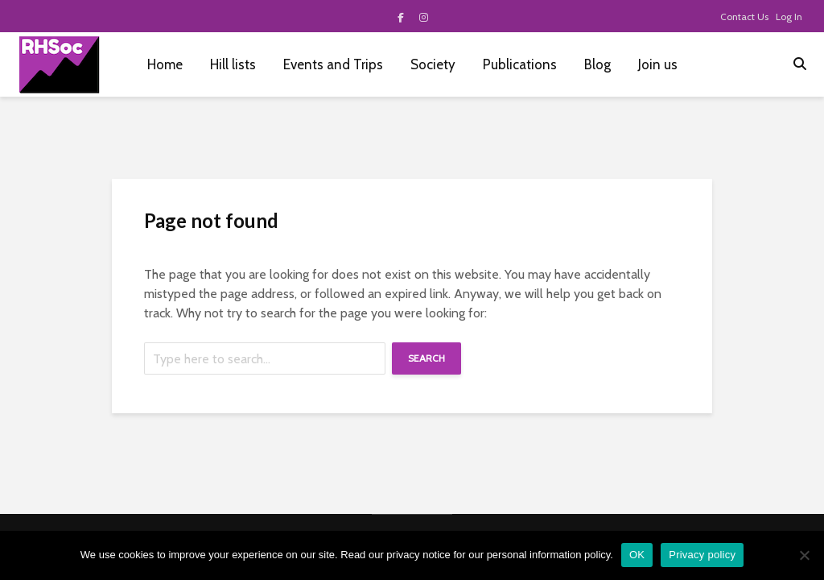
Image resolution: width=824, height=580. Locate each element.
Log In (789, 16)
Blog (597, 64)
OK (637, 555)
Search (426, 358)
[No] (804, 555)
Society (432, 64)
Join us (658, 64)
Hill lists (233, 64)
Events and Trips (333, 64)
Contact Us (744, 16)
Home (165, 64)
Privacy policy (702, 555)
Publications (520, 64)
